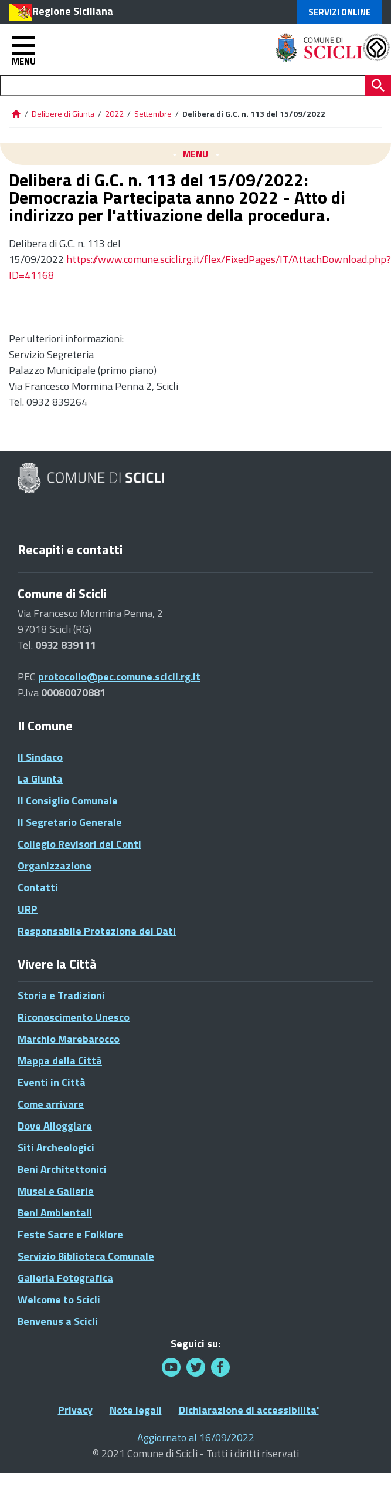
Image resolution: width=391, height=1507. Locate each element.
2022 (114, 113)
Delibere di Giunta (64, 113)
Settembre (153, 113)
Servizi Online (339, 12)
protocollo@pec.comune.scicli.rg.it (119, 677)
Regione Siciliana (72, 11)
